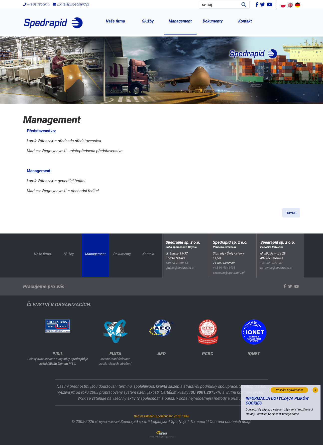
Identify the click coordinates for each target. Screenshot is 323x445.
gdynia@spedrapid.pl (180, 268)
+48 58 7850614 (36, 4)
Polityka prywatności (289, 390)
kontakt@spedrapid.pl (71, 4)
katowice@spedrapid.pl (276, 268)
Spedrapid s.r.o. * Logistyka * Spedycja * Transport (163, 421)
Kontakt (245, 21)
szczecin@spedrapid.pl (229, 272)
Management (180, 21)
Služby (148, 21)
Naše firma (115, 21)
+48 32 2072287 (271, 263)
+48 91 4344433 (224, 268)
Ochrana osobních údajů (230, 421)
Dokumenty (212, 21)
